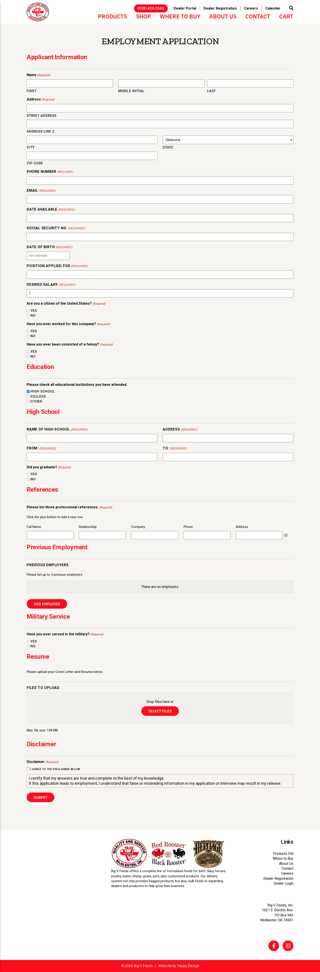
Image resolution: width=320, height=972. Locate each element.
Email (41, 190)
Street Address (41, 116)
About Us (222, 16)
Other (36, 401)
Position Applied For (57, 266)
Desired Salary (51, 284)
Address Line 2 (40, 131)
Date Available (51, 209)
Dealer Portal (185, 8)
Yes (33, 311)
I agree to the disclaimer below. (55, 769)
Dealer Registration (220, 8)
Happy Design (188, 966)
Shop (143, 16)
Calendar (272, 8)
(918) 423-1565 (151, 8)
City (30, 147)
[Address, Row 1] (259, 535)
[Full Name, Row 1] (50, 535)
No (33, 316)
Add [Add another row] (286, 535)
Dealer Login (283, 883)
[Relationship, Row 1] (102, 535)
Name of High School (57, 429)
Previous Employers (47, 565)
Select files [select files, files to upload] (160, 710)
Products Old (283, 853)
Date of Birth (50, 247)
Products (112, 16)
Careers (251, 8)
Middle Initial (131, 91)
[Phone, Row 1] (207, 535)
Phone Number (50, 171)
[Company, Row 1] (154, 535)
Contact (257, 16)
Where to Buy (180, 16)
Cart (286, 16)
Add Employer (47, 603)
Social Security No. (56, 228)
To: (175, 448)
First (31, 91)
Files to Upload (43, 688)
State (168, 147)
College (38, 396)
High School (42, 391)
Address (180, 429)
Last (211, 91)
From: (41, 448)
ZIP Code (35, 163)
